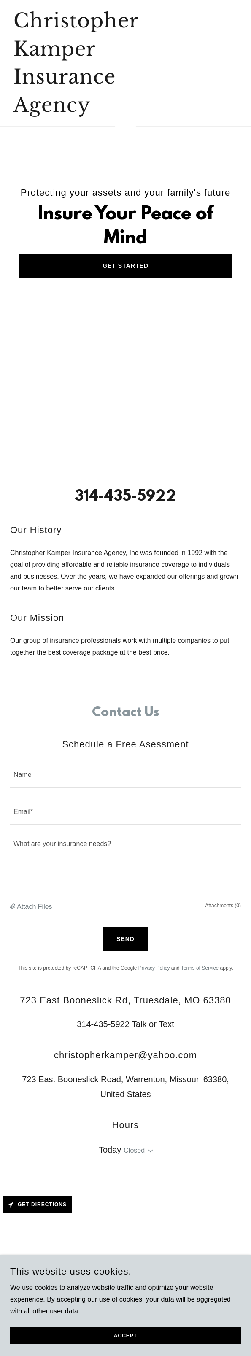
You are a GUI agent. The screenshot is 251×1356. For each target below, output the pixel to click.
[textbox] (125, 774)
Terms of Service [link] (200, 968)
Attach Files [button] (34, 906)
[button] (13, 907)
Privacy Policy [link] (154, 968)
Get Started (125, 265)
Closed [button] (134, 1150)
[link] (91, 109)
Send (125, 938)
